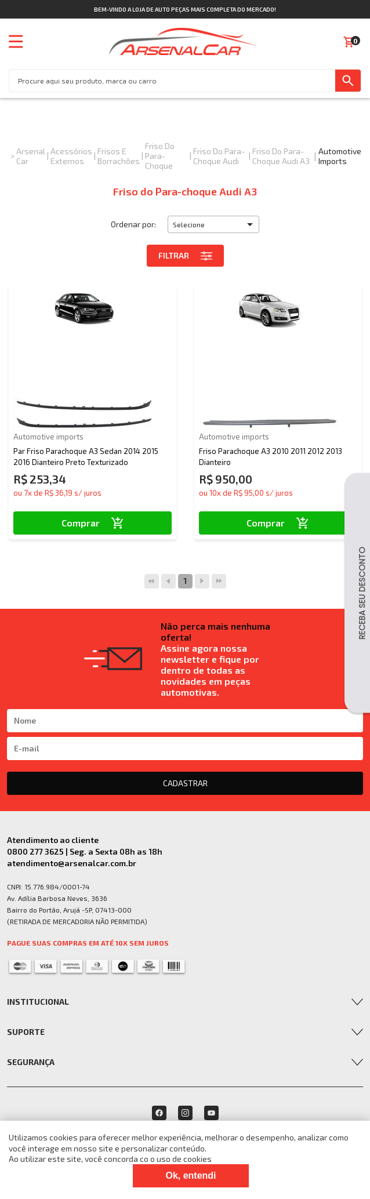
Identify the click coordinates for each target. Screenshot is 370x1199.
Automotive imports (339, 156)
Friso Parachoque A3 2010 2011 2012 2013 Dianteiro (270, 456)
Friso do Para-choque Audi (219, 156)
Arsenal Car (30, 156)
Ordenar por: (133, 224)
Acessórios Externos (71, 156)
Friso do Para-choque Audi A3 (281, 156)
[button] (213, 224)
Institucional (38, 1002)
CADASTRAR (185, 783)
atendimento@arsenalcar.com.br (71, 863)
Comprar (92, 523)
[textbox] (172, 81)
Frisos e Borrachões (118, 156)
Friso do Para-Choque (160, 155)
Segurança (31, 1062)
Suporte (26, 1032)
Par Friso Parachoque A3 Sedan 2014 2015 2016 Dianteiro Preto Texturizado (85, 456)
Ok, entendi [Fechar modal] (190, 1175)
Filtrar (185, 255)
